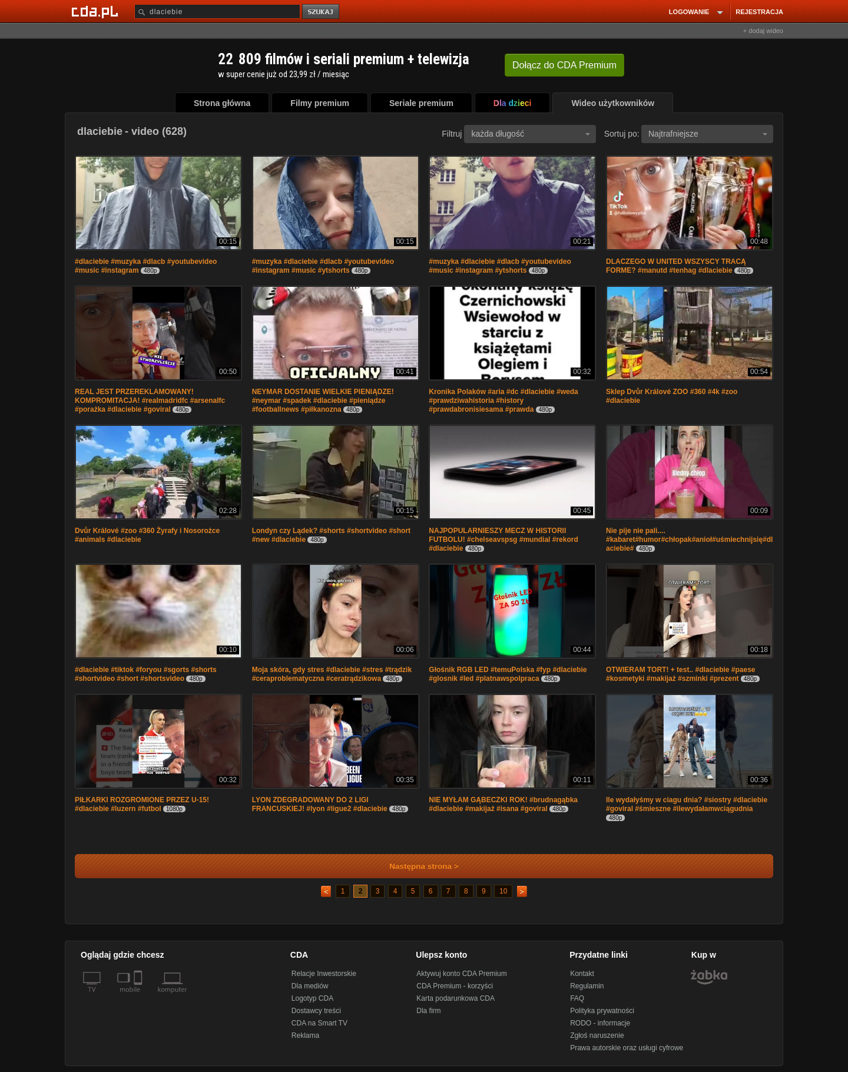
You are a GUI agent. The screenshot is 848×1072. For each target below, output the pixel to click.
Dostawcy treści (316, 1011)
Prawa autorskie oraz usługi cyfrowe (626, 1048)
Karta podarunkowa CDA (455, 998)
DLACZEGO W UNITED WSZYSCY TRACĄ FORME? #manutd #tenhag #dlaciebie (676, 265)
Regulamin (587, 986)
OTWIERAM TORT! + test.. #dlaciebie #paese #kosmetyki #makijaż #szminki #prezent (681, 674)
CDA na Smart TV (319, 1023)
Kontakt (582, 974)
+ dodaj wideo (763, 30)
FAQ (577, 998)
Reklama (305, 1035)
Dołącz (564, 65)
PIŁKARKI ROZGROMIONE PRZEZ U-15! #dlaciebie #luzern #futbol (142, 804)
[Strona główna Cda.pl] (96, 11)
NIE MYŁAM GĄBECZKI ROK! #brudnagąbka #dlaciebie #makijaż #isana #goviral (503, 804)
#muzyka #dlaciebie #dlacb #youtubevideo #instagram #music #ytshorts (323, 265)
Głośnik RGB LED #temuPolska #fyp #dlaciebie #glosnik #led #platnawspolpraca (508, 674)
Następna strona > (416, 866)
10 (503, 891)
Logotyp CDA (312, 998)
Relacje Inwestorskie (324, 974)
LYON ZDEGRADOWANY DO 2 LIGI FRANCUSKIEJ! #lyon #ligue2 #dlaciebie (319, 804)
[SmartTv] (139, 996)
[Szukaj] (217, 11)
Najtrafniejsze (707, 133)
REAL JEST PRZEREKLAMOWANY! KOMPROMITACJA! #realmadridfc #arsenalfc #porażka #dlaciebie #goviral (150, 400)
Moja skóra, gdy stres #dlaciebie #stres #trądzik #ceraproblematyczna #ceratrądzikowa (332, 674)
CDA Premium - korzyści (454, 986)
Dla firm (428, 1011)
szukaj (321, 12)
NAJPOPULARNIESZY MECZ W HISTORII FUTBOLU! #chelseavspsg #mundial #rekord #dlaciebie (503, 539)
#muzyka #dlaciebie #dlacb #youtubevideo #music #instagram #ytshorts (500, 265)
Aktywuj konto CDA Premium (461, 974)
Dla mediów (310, 986)
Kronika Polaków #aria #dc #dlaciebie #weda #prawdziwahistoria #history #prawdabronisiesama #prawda (503, 400)
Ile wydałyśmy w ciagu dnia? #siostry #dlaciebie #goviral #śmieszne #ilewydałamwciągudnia (686, 804)
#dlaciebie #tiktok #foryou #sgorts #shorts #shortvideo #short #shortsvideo (146, 674)
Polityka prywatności (602, 1011)
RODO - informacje (600, 1023)
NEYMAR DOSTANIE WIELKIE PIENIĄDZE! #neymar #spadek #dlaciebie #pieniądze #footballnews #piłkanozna (323, 400)
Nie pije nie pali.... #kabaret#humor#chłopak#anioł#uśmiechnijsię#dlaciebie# (689, 539)
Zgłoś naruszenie (597, 1035)
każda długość (530, 133)
